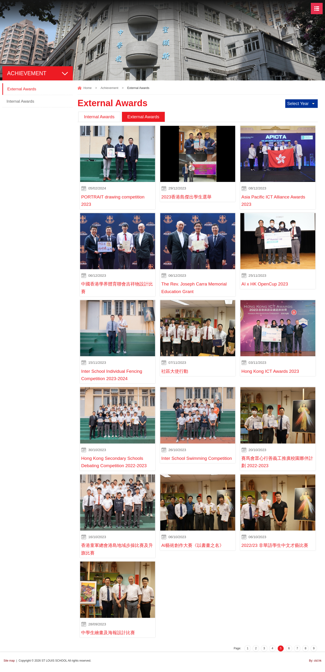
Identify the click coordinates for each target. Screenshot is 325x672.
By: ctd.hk (315, 663)
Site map (9, 663)
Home (87, 88)
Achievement (109, 88)
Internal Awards (99, 116)
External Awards (144, 116)
